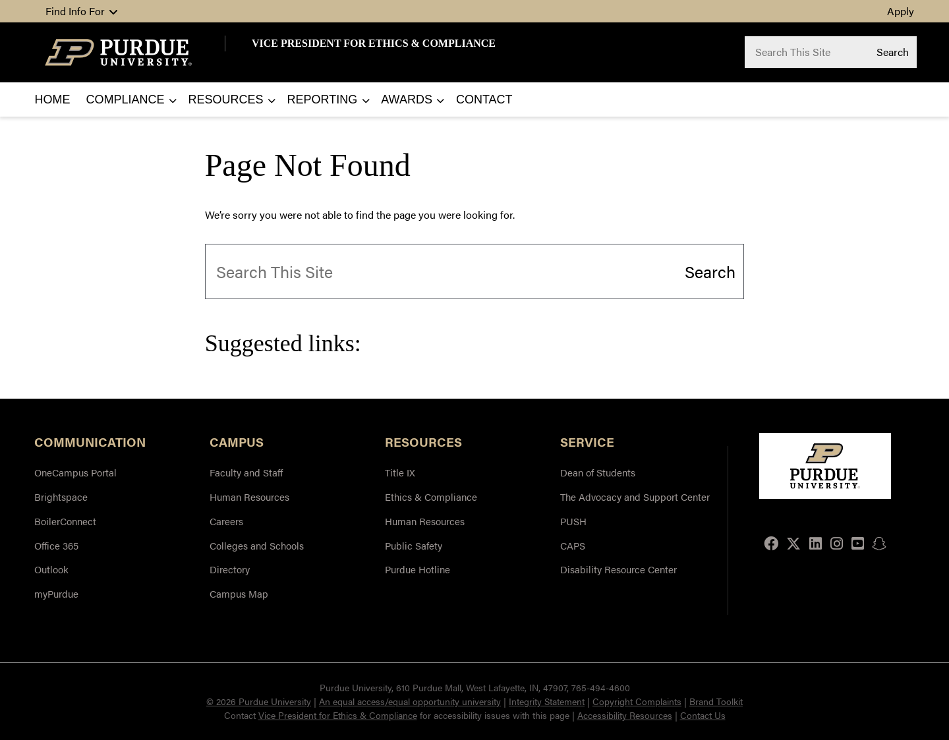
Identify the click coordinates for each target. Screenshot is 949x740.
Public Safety (413, 545)
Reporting (322, 99)
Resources (226, 99)
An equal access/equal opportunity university (410, 701)
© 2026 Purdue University (258, 701)
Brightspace (61, 496)
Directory (230, 569)
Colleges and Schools (257, 545)
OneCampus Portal (75, 472)
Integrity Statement (547, 701)
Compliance (125, 99)
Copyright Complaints (636, 701)
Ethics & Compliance (431, 496)
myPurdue (56, 593)
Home (53, 99)
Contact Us (703, 715)
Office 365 (56, 545)
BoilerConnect (65, 521)
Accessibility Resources (624, 715)
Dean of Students (597, 472)
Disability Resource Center (618, 569)
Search (893, 51)
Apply (900, 10)
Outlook (51, 569)
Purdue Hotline (417, 569)
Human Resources (249, 496)
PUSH (573, 521)
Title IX (400, 472)
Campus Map (239, 593)
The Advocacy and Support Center (635, 496)
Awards (406, 99)
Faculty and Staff (246, 472)
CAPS (572, 545)
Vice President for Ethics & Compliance (337, 715)
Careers (226, 521)
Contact (484, 99)
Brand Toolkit (716, 701)
